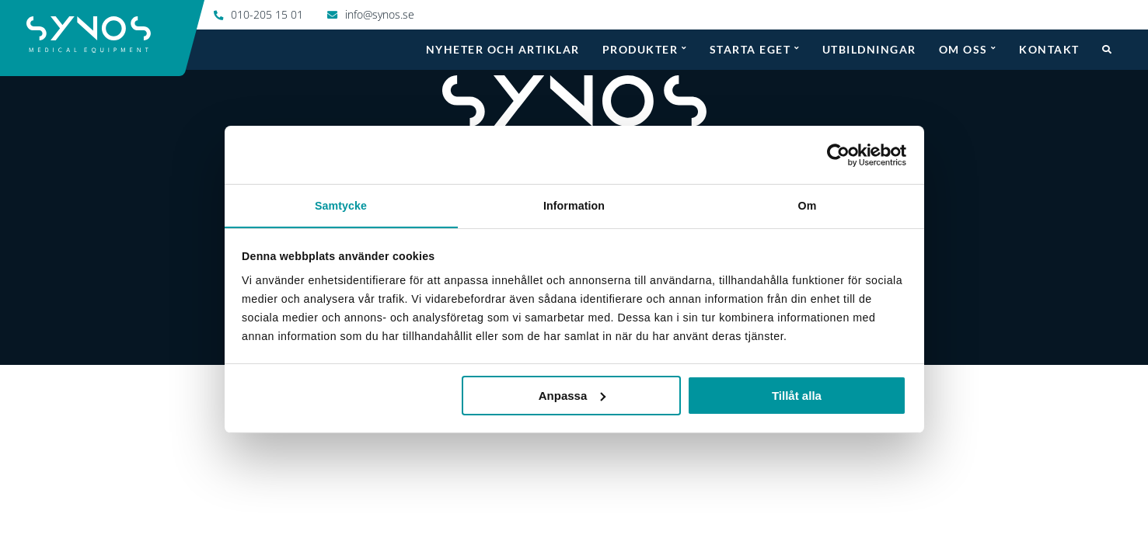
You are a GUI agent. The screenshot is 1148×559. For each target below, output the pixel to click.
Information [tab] (574, 205)
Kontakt (1049, 48)
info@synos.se (379, 14)
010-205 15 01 (267, 14)
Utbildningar (869, 48)
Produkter (640, 48)
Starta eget (750, 48)
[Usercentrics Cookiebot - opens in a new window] (838, 154)
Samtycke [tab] (341, 205)
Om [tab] (807, 205)
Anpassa (572, 395)
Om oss (963, 48)
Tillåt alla (797, 395)
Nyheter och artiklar (503, 48)
